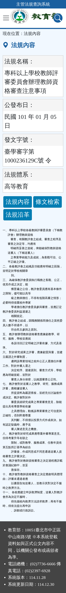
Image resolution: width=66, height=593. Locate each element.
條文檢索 (47, 201)
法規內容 (18, 201)
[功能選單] (6, 17)
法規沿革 (18, 214)
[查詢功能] (57, 18)
